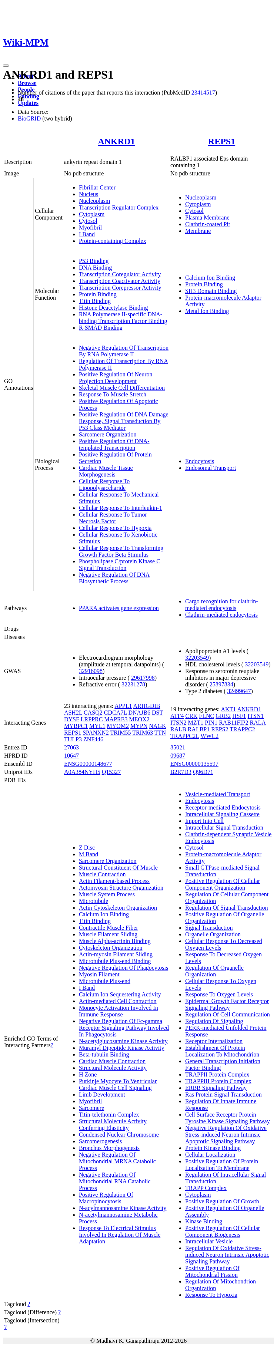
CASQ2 (93, 712)
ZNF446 (93, 739)
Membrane (198, 231)
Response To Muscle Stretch (112, 394)
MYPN (138, 726)
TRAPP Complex (206, 1188)
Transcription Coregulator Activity (120, 274)
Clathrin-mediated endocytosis (221, 615)
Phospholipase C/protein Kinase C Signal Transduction (119, 564)
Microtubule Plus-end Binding (115, 961)
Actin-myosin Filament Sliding (116, 954)
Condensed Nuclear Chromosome (119, 1134)
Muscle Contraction (102, 874)
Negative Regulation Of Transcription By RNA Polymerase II (123, 351)
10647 (71, 755)
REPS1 (221, 141)
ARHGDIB (146, 706)
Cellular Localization (210, 1154)
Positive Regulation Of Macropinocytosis (106, 1197)
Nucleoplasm (94, 201)
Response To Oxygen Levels (219, 994)
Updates (28, 103)
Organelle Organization (213, 934)
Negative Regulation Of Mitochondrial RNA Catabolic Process (115, 1181)
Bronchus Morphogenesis (109, 1148)
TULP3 (73, 739)
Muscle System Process (107, 894)
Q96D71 (203, 772)
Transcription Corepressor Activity (120, 287)
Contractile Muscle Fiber (108, 927)
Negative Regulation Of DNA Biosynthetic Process (114, 577)
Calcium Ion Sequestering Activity (120, 994)
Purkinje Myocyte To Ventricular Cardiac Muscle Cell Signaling (118, 1084)
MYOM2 (118, 726)
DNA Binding (95, 267)
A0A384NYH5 (82, 772)
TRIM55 (120, 732)
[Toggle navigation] (6, 66)
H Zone (88, 1074)
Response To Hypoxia (211, 1295)
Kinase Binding (203, 1221)
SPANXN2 (96, 732)
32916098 (91, 671)
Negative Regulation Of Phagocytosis (123, 968)
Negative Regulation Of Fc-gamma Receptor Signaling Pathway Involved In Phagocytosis (124, 1028)
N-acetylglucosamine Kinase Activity (123, 1041)
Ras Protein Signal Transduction (223, 1094)
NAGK (157, 726)
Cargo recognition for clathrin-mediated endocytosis (221, 604)
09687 (177, 755)
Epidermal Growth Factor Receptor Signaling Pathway (227, 1004)
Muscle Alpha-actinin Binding (115, 941)
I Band (87, 234)
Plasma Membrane (207, 217)
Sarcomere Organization (108, 434)
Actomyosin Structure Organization (121, 887)
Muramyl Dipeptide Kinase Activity (121, 1048)
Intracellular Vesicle (209, 1241)
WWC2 (209, 736)
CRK (191, 716)
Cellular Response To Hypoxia (115, 528)
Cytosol (88, 221)
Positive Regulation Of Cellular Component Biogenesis (222, 1231)
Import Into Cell (204, 821)
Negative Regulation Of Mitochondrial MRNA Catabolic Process (117, 1161)
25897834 (221, 684)
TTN (160, 732)
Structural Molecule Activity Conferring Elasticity (113, 1124)
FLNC (206, 716)
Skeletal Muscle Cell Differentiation (122, 388)
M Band (88, 854)
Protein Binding (98, 294)
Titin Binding (95, 301)
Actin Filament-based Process (114, 881)
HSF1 (239, 716)
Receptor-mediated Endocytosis (223, 807)
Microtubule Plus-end (104, 981)
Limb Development (102, 1094)
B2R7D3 (180, 772)
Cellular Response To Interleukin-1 (120, 508)
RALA (258, 722)
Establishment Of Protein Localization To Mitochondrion (222, 1051)
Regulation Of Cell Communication (227, 1014)
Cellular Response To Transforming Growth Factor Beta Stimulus (121, 551)
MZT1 (196, 722)
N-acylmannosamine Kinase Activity (122, 1208)
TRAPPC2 (242, 729)
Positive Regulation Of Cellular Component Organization (222, 884)
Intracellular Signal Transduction (224, 827)
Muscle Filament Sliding (108, 934)
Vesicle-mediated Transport (217, 794)
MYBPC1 (76, 726)
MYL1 (97, 726)
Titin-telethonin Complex (109, 1114)
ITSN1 (256, 716)
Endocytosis (199, 461)
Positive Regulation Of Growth (222, 1201)
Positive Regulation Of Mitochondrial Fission (212, 1271)
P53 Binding (94, 261)
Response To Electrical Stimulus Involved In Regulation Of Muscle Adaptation (119, 1235)
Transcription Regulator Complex (118, 207)
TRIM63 (142, 732)
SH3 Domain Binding (211, 291)
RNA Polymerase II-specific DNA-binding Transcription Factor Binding (123, 317)
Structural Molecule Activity (113, 1068)
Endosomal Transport (210, 468)
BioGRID (29, 118)
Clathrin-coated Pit (207, 224)
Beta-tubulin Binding (104, 1054)
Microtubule (93, 901)
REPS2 (219, 729)
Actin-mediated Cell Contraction (118, 1001)
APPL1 (123, 706)
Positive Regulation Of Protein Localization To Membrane (221, 1164)
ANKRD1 (116, 141)
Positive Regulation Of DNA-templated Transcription (114, 444)
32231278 (133, 684)
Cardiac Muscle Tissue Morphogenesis (106, 471)
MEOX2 (139, 719)
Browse (27, 83)
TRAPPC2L (184, 736)
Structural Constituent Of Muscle (118, 867)
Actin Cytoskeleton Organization (118, 907)
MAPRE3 (115, 719)
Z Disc (87, 847)
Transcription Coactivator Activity (119, 281)
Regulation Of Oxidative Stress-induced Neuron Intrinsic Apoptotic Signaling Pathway (227, 1255)
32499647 (239, 691)
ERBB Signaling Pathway (216, 1088)
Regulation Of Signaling (214, 1021)
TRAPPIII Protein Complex (218, 1081)
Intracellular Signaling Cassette (222, 814)
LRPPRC (92, 719)
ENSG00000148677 (88, 764)
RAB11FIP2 (233, 722)
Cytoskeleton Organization (111, 948)
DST (157, 712)
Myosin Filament (99, 974)
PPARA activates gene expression (119, 608)
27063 (71, 747)
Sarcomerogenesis (100, 1141)
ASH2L (73, 712)
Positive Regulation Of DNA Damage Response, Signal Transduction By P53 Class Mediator (123, 421)
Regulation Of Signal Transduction (226, 907)
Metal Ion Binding (207, 311)
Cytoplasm (91, 214)
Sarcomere (91, 1108)
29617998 (143, 678)
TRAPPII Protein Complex (217, 1074)
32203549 (197, 658)
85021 (177, 747)
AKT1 (228, 709)
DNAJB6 (139, 712)
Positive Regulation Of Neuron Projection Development (116, 377)
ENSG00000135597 (194, 764)
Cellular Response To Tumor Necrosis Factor (113, 517)
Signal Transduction (209, 927)
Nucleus (88, 194)
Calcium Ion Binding (210, 277)
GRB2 (223, 716)
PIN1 (211, 722)
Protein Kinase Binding (213, 1148)
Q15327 (111, 772)
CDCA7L (115, 712)
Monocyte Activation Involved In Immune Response (118, 1011)
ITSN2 (178, 722)
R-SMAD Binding (101, 327)
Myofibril (90, 227)
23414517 (203, 92)
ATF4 (177, 716)
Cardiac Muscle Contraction (112, 1061)
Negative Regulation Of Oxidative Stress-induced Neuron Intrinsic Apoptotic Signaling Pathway (226, 1134)
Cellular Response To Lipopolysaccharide (104, 484)
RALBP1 (199, 729)
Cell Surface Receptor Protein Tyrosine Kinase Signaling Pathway (227, 1117)
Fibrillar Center (97, 187)
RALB (178, 729)
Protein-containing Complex (112, 241)
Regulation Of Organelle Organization (214, 971)
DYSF (71, 719)
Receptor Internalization (214, 1041)
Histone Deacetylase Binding (113, 307)
